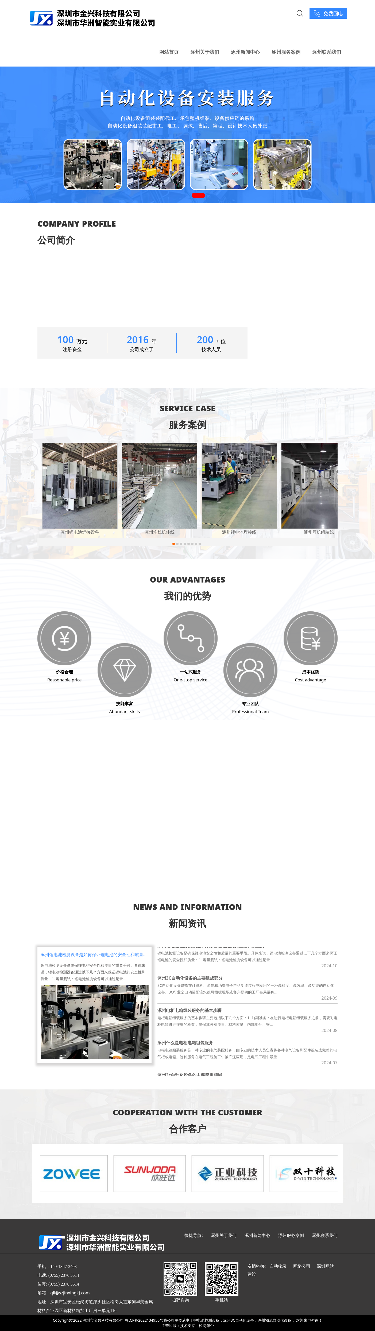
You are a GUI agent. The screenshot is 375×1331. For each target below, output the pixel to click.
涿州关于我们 (204, 52)
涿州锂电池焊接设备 (80, 532)
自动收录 (278, 1266)
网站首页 (169, 52)
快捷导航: (193, 1235)
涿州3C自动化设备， (240, 1320)
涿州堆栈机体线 (160, 532)
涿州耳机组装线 (319, 532)
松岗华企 (206, 1325)
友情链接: (257, 1266)
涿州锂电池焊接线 (239, 532)
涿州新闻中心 (245, 52)
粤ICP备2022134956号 (144, 1320)
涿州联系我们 (326, 52)
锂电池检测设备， (208, 1320)
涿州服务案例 (286, 52)
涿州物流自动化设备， (276, 1320)
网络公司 (301, 1266)
